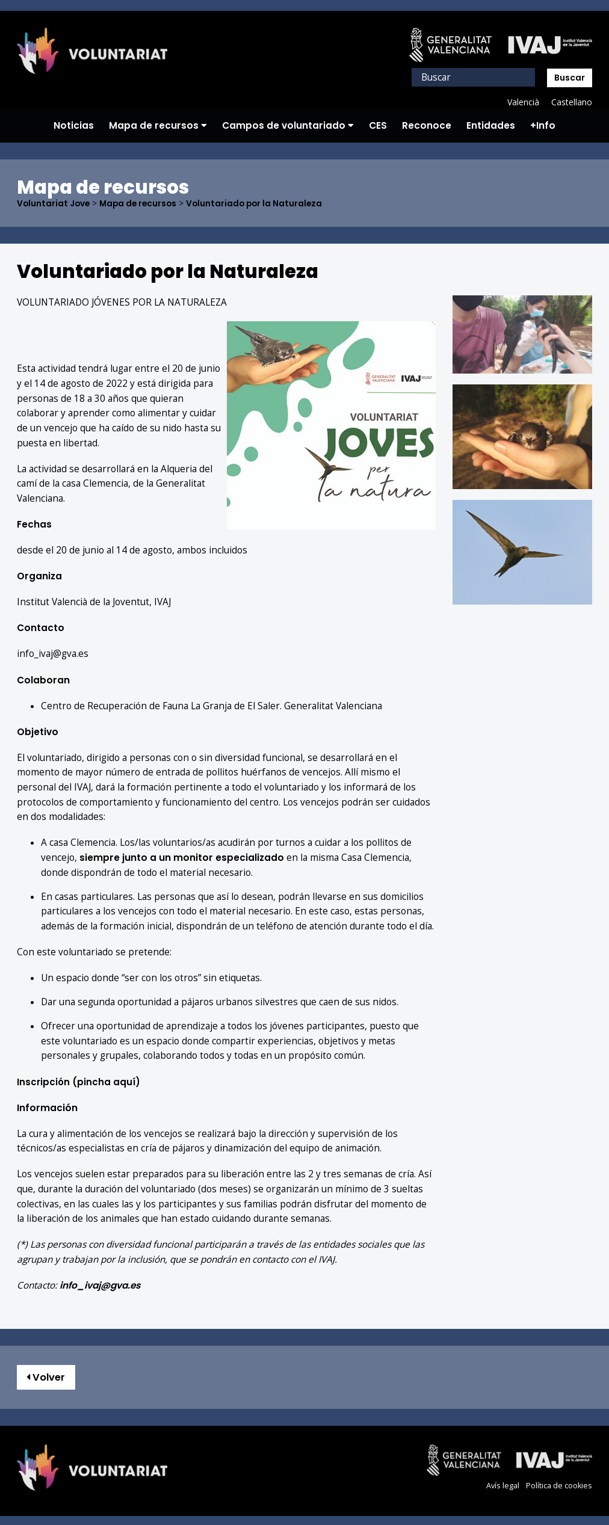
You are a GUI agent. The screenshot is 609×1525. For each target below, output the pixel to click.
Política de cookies (559, 1485)
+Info (542, 125)
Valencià (522, 102)
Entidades (490, 125)
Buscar (569, 78)
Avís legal (502, 1485)
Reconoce (426, 125)
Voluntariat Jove (54, 203)
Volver (47, 1377)
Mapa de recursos (158, 125)
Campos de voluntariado (288, 125)
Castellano (571, 102)
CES (378, 125)
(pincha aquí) (79, 1081)
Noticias (74, 125)
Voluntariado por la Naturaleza (260, 203)
